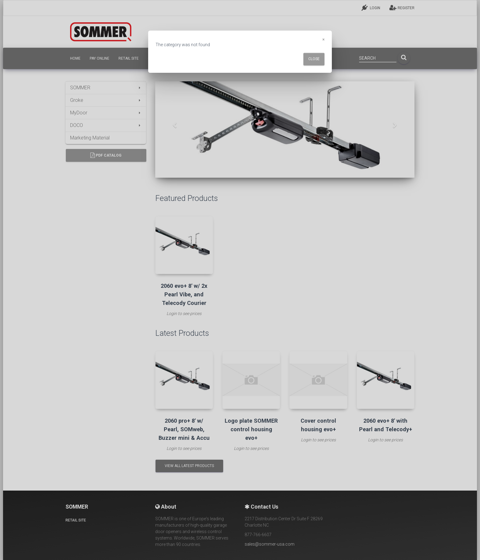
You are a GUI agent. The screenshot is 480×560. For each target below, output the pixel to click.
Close (314, 59)
